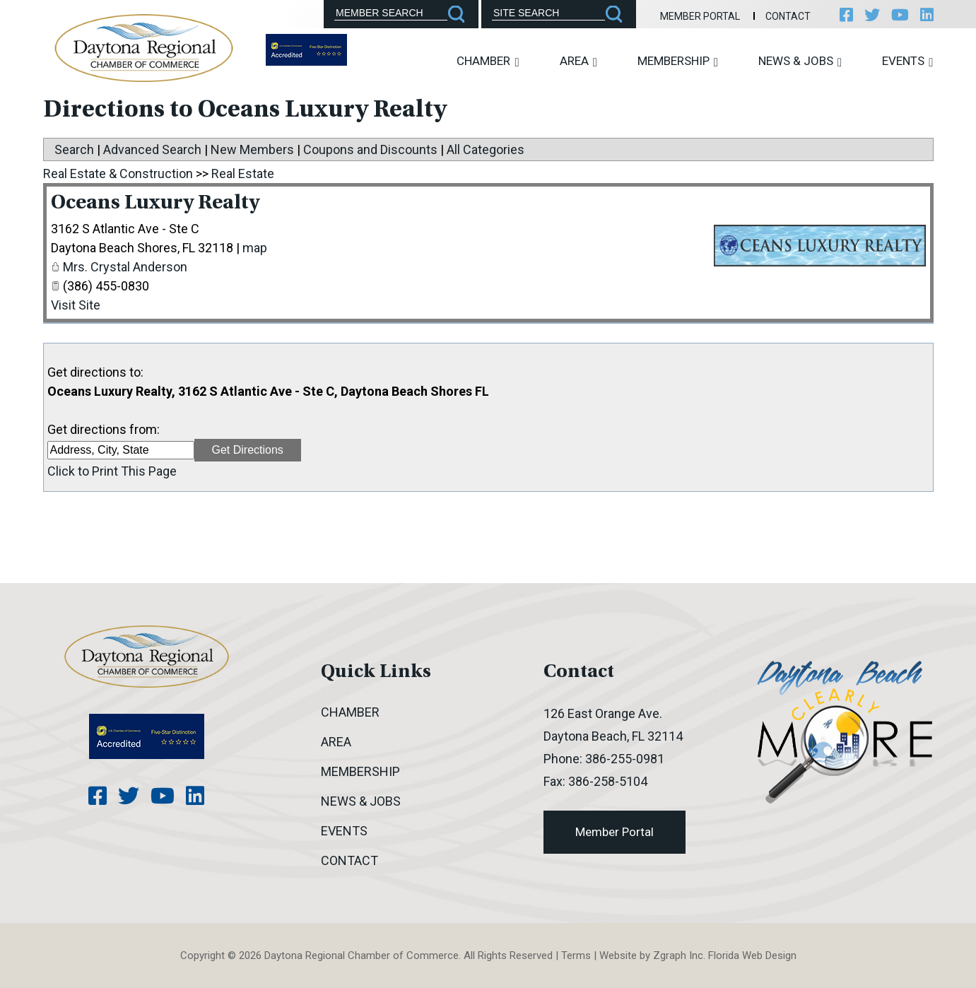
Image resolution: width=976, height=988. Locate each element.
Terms (576, 955)
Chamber (488, 61)
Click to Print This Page (112, 471)
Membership (677, 61)
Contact (788, 16)
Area (578, 61)
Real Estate (242, 173)
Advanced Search (152, 149)
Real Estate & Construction (118, 173)
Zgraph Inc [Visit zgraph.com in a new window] (678, 955)
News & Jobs (800, 61)
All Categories (485, 149)
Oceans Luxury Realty (155, 203)
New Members (252, 149)
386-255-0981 (624, 758)
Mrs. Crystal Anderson (125, 266)
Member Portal (700, 16)
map (254, 247)
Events (907, 61)
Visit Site (75, 305)
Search (74, 149)
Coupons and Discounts (370, 149)
